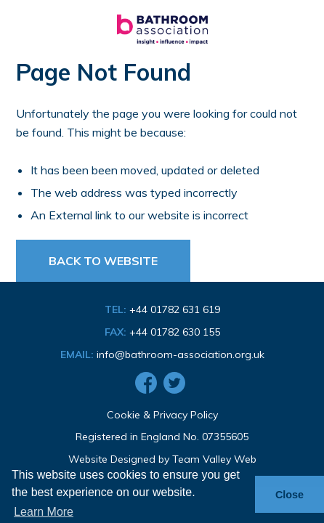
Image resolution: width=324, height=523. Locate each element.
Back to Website (103, 261)
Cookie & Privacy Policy (162, 414)
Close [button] (289, 494)
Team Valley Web (214, 459)
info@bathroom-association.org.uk (180, 354)
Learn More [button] (43, 512)
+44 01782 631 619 (174, 309)
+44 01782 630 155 (174, 331)
